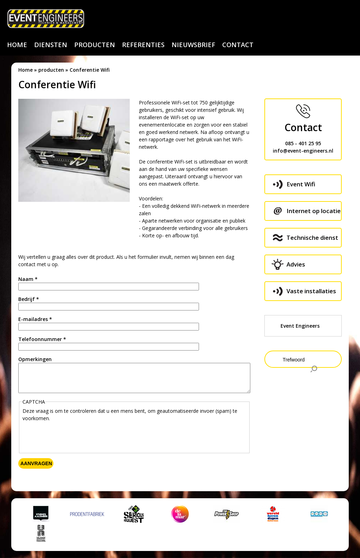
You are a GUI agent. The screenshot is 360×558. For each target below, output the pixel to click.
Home (25, 69)
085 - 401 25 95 (303, 143)
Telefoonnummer (42, 339)
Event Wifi (301, 184)
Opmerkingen (35, 359)
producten (94, 45)
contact (237, 45)
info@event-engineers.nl (303, 150)
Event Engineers (300, 325)
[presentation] (75, 435)
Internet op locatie (314, 211)
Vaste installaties (311, 291)
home (17, 45)
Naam (28, 279)
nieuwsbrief (193, 45)
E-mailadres (35, 319)
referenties (143, 45)
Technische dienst (312, 237)
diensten (50, 45)
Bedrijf (28, 299)
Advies (296, 264)
